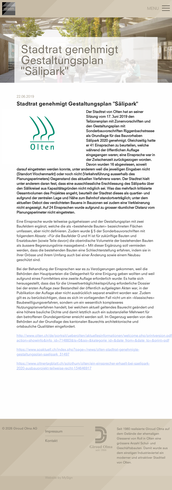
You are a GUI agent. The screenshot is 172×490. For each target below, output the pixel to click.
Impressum (53, 431)
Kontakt (51, 440)
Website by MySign (59, 477)
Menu (153, 8)
